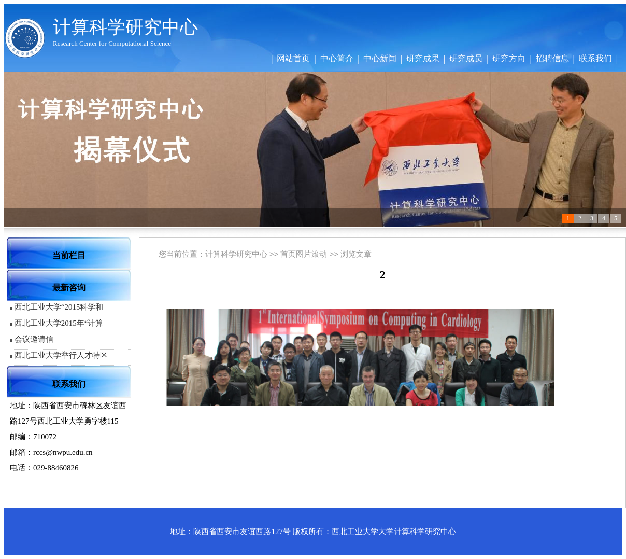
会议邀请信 (34, 339)
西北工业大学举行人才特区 (61, 355)
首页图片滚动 (303, 253)
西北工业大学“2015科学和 (59, 307)
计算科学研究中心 (236, 253)
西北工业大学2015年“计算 (59, 323)
